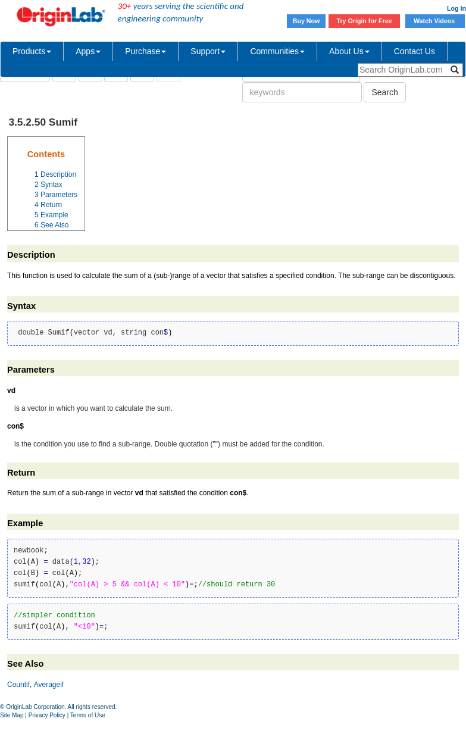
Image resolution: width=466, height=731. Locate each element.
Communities (277, 51)
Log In (456, 8)
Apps (88, 51)
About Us (349, 51)
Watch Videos (435, 20)
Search (384, 92)
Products (31, 51)
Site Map (11, 715)
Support (208, 51)
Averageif (49, 684)
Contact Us (414, 51)
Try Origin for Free (364, 20)
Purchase (145, 51)
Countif (18, 684)
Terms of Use (87, 715)
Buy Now (306, 20)
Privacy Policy (47, 715)
